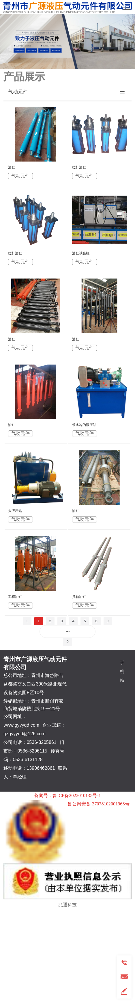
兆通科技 (67, 904)
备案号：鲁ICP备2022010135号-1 (67, 795)
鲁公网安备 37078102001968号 (99, 804)
